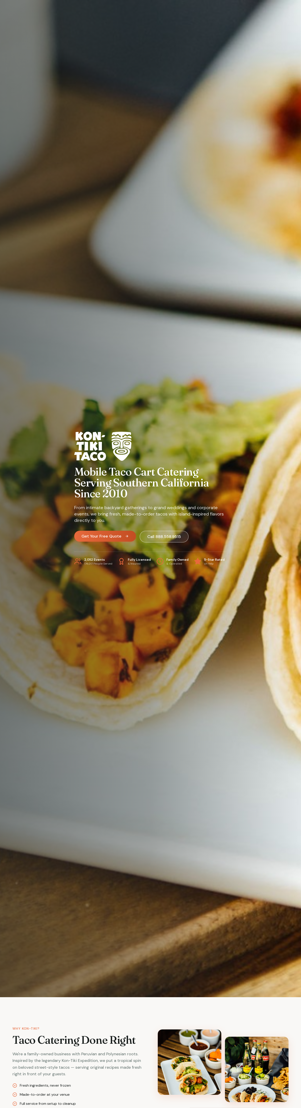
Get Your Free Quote (105, 536)
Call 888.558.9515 (164, 536)
